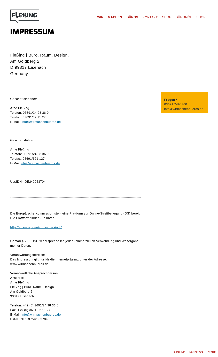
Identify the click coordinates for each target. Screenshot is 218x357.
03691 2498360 (175, 104)
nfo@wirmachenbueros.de (40, 163)
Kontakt (212, 352)
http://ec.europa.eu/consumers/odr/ (36, 227)
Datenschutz (196, 352)
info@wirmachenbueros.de (41, 122)
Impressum (179, 352)
